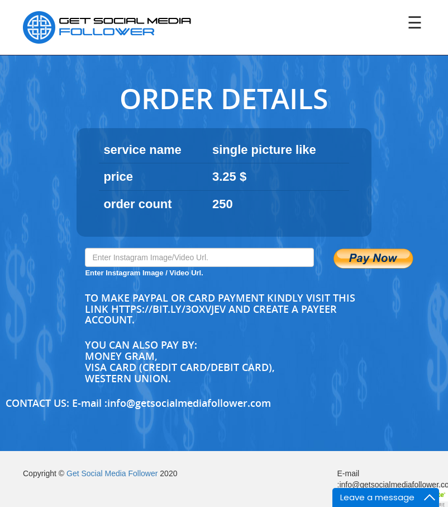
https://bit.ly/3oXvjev (168, 309)
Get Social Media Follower (112, 473)
